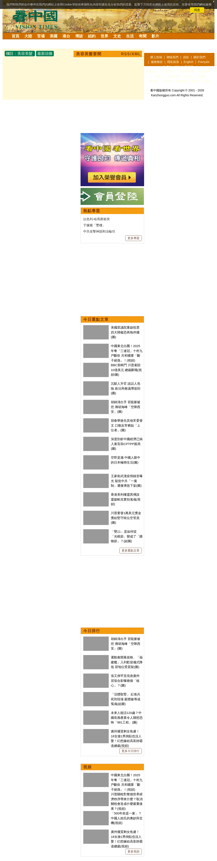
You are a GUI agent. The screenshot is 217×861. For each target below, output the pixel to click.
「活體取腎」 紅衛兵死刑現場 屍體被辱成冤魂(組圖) (125, 699)
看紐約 (188, 76)
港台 (66, 36)
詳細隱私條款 (43, 10)
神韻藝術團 (186, 71)
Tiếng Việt (173, 66)
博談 (79, 36)
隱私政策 (173, 62)
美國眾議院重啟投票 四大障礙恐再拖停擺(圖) (125, 332)
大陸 (28, 36)
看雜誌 (158, 76)
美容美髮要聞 (89, 54)
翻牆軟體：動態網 (188, 81)
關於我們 (199, 57)
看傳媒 (201, 76)
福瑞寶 (153, 81)
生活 (130, 36)
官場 (41, 36)
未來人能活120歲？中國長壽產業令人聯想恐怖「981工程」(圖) (127, 717)
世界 (104, 36)
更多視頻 (133, 851)
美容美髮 (25, 53)
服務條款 (157, 62)
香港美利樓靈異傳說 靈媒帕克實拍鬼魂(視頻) (125, 499)
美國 (53, 36)
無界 (208, 81)
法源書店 (204, 71)
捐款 (186, 57)
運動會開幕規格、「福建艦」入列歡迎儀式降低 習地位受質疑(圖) (127, 662)
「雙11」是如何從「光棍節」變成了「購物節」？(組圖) (127, 536)
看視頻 (167, 81)
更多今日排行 (130, 751)
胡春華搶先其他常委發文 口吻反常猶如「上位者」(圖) (127, 425)
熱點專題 (91, 211)
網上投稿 (156, 57)
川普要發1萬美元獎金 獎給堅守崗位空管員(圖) (126, 517)
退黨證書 (173, 76)
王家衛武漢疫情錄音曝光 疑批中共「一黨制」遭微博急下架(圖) (127, 480)
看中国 (37, 19)
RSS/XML (131, 54)
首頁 (15, 36)
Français (203, 62)
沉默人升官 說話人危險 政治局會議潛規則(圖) (125, 388)
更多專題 (133, 238)
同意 (197, 10)
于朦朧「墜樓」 (94, 225)
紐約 (92, 36)
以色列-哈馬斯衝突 (96, 219)
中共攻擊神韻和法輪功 (99, 231)
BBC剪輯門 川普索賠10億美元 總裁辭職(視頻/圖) (126, 369)
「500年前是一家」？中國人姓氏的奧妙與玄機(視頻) (127, 818)
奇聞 (142, 36)
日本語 (189, 66)
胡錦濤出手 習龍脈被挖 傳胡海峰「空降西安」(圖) (125, 406)
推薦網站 (151, 71)
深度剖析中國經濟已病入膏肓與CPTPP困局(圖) (127, 443)
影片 (155, 36)
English (188, 62)
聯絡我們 (172, 57)
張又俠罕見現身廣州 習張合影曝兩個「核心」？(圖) (125, 680)
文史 (117, 36)
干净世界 (168, 71)
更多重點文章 (130, 550)
